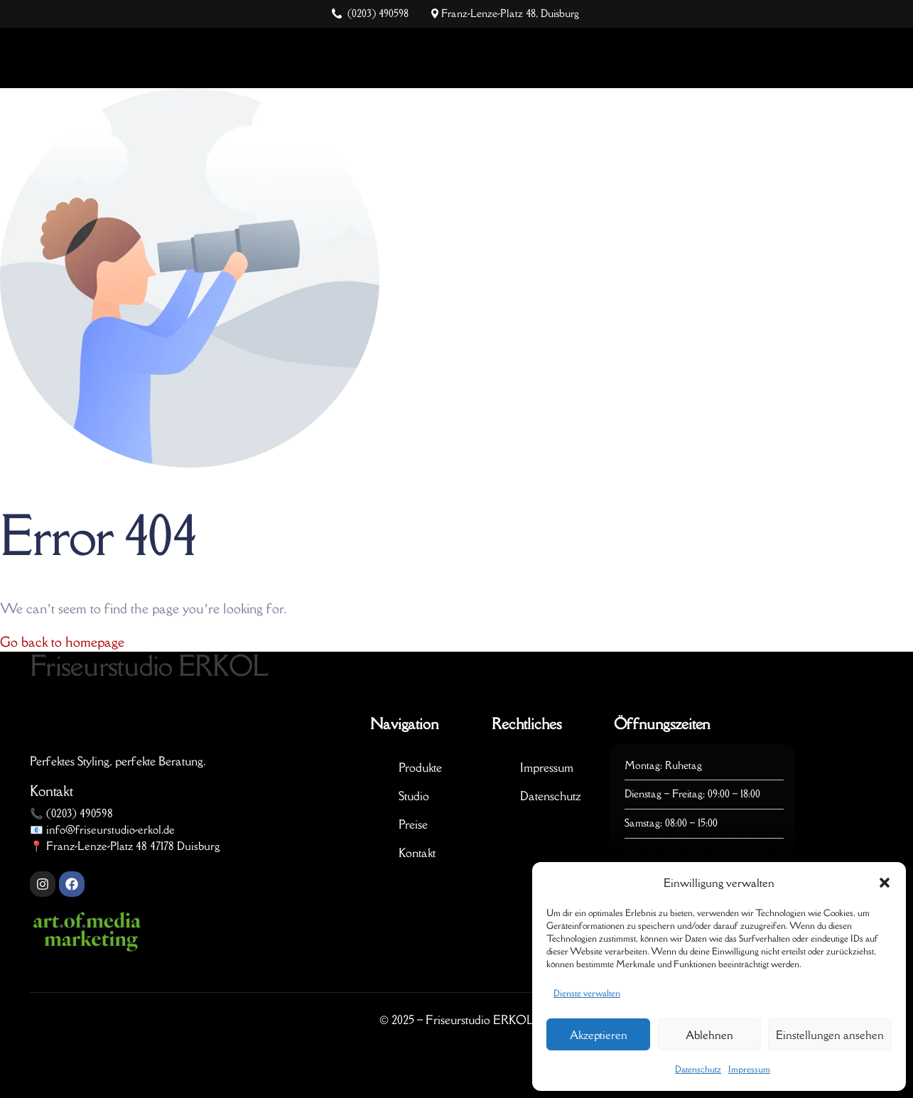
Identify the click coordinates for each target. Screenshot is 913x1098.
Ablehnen (709, 1035)
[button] (884, 883)
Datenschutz (698, 1069)
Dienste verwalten (586, 993)
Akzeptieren (598, 1035)
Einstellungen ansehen (830, 1035)
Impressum (749, 1069)
